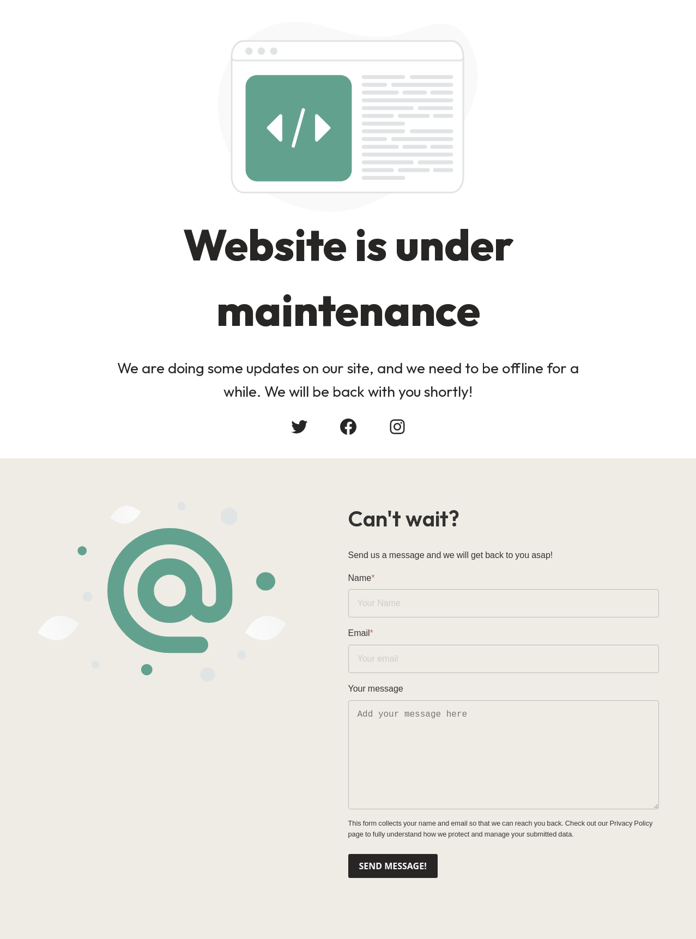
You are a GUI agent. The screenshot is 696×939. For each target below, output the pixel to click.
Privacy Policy (630, 823)
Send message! (393, 866)
